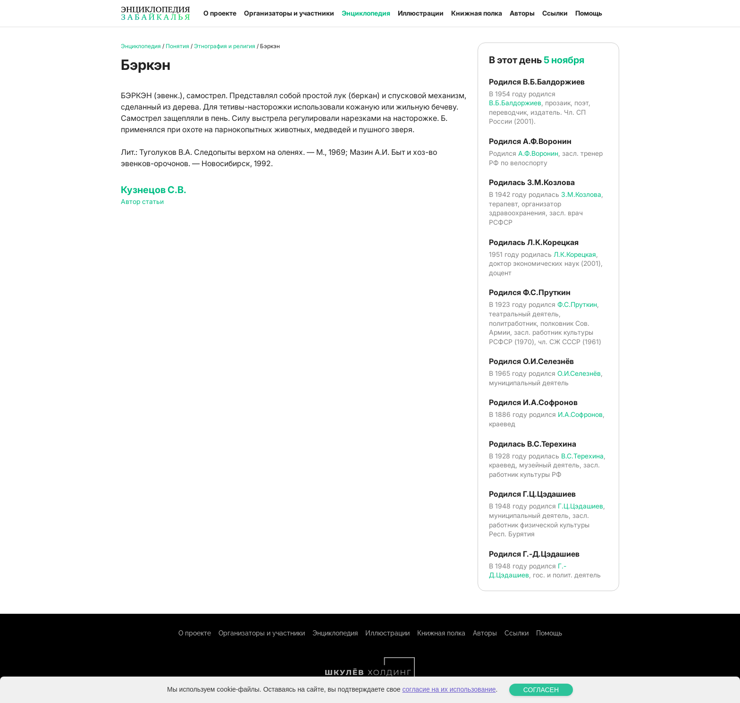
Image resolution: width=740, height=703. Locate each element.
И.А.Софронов (580, 414)
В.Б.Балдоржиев (515, 103)
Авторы (522, 13)
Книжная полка (476, 13)
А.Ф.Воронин (538, 153)
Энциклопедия (366, 13)
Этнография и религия (224, 46)
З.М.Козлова (581, 194)
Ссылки (555, 13)
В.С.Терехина (582, 456)
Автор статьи (142, 201)
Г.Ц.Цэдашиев (580, 506)
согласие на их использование (449, 689)
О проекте (219, 13)
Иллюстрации (421, 13)
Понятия (177, 46)
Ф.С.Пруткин (577, 304)
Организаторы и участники (289, 13)
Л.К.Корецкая (575, 254)
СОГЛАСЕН (541, 690)
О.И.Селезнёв (579, 373)
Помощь (588, 13)
